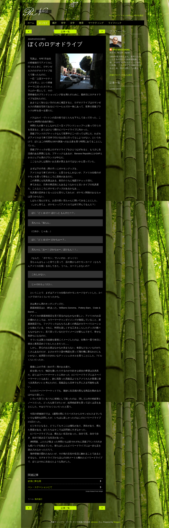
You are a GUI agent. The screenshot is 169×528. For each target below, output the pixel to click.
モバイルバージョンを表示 (120, 15)
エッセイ (43, 23)
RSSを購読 (138, 15)
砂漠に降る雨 (34, 481)
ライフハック (115, 23)
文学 (72, 23)
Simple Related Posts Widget (94, 491)
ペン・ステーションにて (40, 487)
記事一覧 (65, 31)
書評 (54, 23)
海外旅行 (38, 499)
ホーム (31, 23)
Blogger (117, 522)
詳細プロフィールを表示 (121, 75)
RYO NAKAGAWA (121, 49)
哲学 (63, 23)
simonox (94, 522)
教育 (81, 23)
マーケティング (96, 23)
